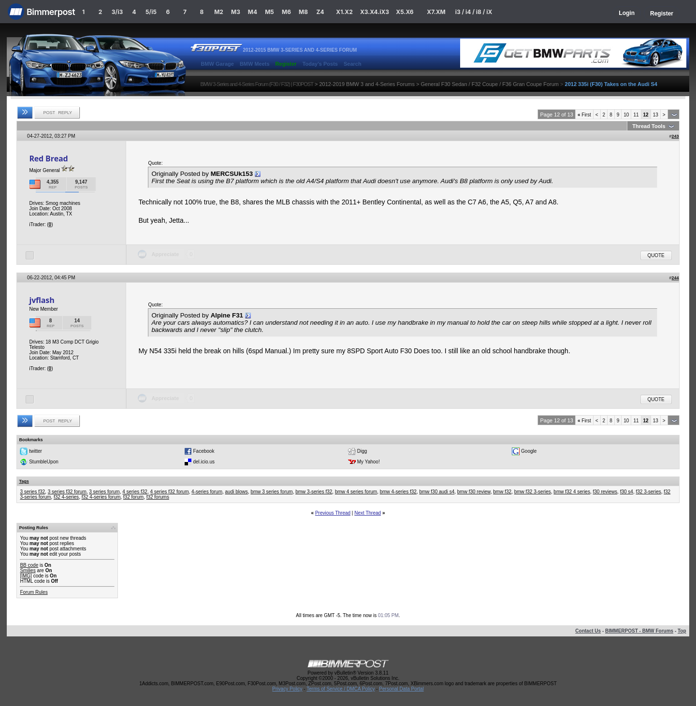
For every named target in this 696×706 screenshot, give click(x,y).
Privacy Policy (287, 689)
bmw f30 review (474, 491)
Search (353, 64)
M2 (218, 11)
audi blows (236, 491)
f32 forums (157, 497)
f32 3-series (648, 491)
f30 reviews (605, 491)
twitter (35, 451)
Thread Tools (648, 126)
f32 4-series (66, 497)
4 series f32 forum (169, 491)
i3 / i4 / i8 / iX (474, 11)
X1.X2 (344, 11)
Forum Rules (33, 592)
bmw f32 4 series (571, 491)
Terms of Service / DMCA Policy (340, 689)
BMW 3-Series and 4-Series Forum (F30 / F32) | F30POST (256, 84)
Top (682, 631)
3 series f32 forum (67, 491)
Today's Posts (320, 64)
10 (626, 114)
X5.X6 (404, 11)
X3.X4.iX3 (374, 11)
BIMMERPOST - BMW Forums (639, 631)
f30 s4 (626, 491)
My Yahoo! (368, 461)
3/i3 (117, 11)
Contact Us (588, 631)
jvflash (41, 300)
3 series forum (104, 491)
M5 (269, 11)
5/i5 (151, 11)
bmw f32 (502, 491)
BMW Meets (255, 64)
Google (528, 451)
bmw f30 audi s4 (436, 491)
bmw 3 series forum (271, 491)
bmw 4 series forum (356, 491)
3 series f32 (32, 491)
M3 (235, 11)
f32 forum (133, 497)
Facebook (203, 451)
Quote (656, 255)
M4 (252, 11)
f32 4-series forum (101, 497)
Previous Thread (332, 513)
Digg (362, 451)
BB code (29, 565)
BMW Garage (217, 64)
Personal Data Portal (401, 689)
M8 (303, 11)
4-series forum (206, 491)
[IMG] (25, 575)
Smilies (27, 570)
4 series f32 (134, 491)
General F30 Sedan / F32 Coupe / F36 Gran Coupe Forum (489, 84)
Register (661, 13)
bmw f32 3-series (532, 491)
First (584, 114)
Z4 (320, 11)
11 (635, 114)
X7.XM (436, 11)
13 (655, 114)
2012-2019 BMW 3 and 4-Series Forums (366, 84)
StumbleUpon (43, 461)
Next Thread (367, 513)
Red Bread (48, 158)
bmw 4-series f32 (398, 491)
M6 (286, 11)
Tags (24, 481)
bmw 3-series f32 (313, 491)
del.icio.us (203, 461)
